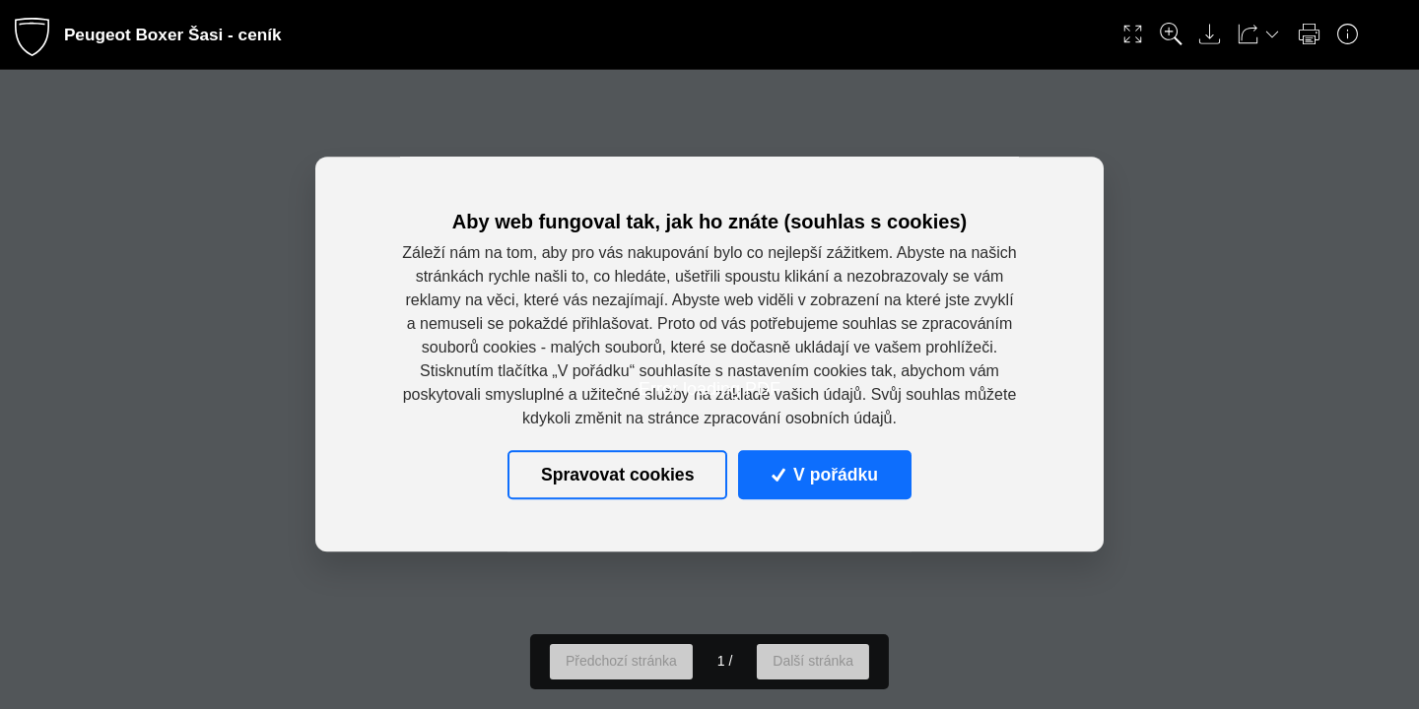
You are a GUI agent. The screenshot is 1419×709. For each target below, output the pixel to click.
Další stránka (813, 661)
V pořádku (825, 474)
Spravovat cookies (617, 474)
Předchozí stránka (621, 661)
